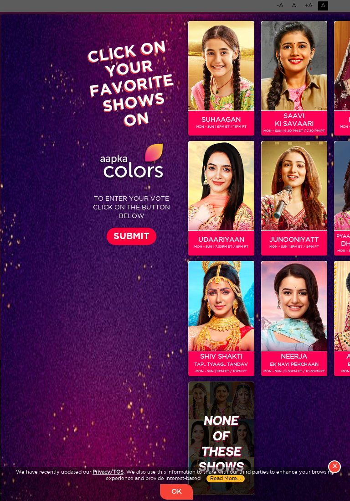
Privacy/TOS (108, 472)
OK (176, 492)
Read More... (225, 478)
